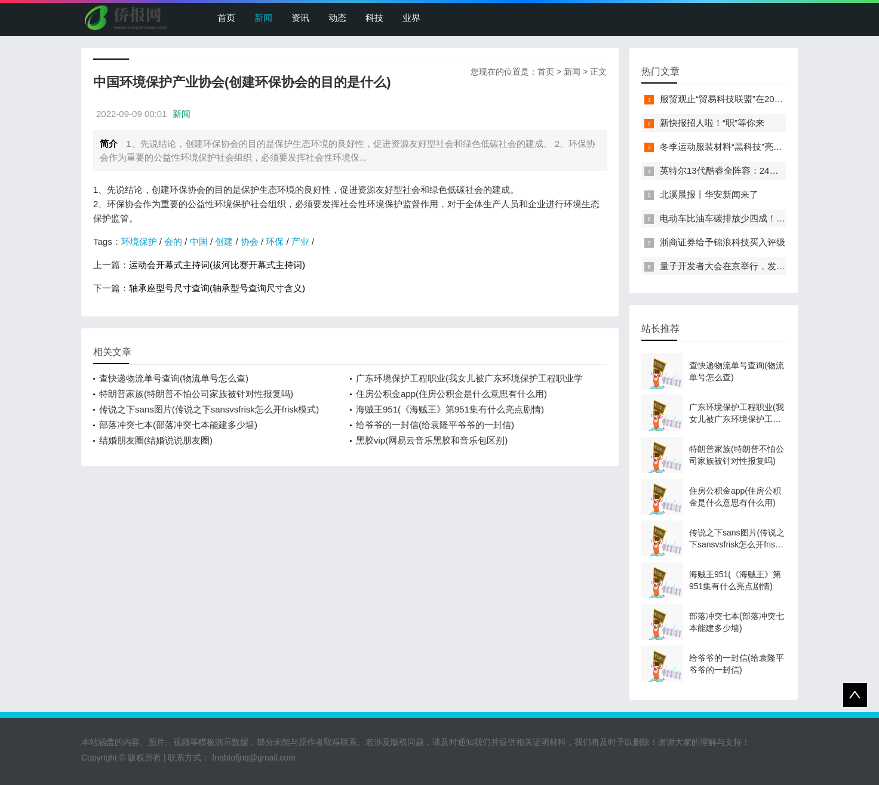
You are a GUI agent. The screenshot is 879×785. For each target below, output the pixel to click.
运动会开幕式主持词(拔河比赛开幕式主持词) (217, 265)
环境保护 (139, 241)
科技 (374, 18)
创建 (224, 241)
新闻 (263, 18)
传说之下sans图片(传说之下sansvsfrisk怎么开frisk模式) (209, 409)
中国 (199, 241)
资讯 (300, 18)
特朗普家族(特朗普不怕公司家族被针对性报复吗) (196, 394)
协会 (250, 241)
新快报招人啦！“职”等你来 (712, 123)
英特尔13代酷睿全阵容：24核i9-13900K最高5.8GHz (764, 170)
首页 (226, 18)
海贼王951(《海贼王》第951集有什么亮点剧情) (450, 409)
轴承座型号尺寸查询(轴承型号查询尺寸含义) (217, 288)
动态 (337, 18)
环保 (275, 241)
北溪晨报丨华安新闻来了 (709, 194)
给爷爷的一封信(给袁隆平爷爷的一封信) (435, 425)
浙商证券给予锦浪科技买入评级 (722, 242)
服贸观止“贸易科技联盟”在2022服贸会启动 (744, 99)
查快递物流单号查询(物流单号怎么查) (173, 378)
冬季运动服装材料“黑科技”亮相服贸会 (734, 146)
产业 (300, 241)
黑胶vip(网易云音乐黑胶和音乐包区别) (432, 440)
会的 (173, 241)
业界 (411, 18)
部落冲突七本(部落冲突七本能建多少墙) (178, 425)
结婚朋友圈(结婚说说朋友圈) (156, 440)
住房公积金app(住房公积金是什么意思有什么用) (451, 394)
